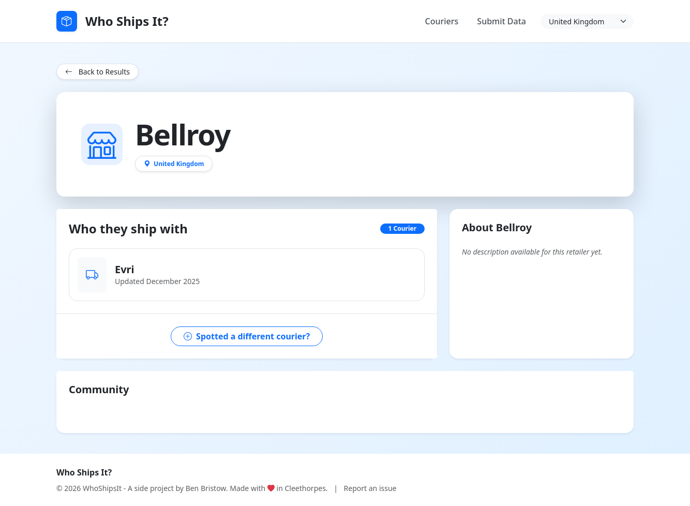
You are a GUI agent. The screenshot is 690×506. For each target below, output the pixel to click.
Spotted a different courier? (247, 336)
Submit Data (501, 21)
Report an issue (370, 488)
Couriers (442, 21)
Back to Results (97, 72)
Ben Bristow (206, 488)
